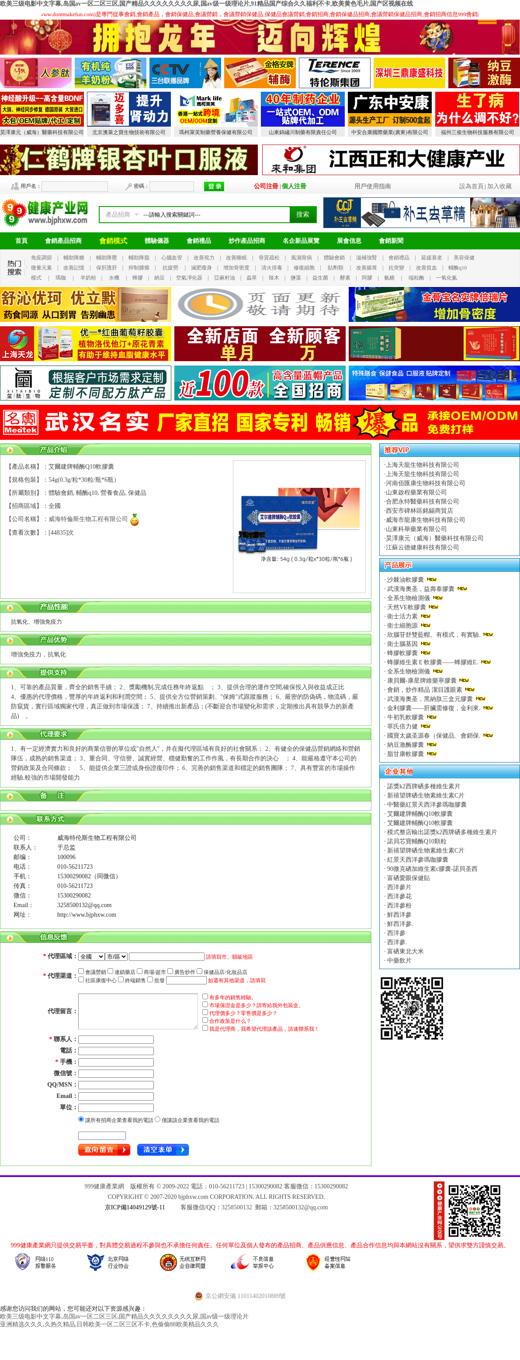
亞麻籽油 (224, 278)
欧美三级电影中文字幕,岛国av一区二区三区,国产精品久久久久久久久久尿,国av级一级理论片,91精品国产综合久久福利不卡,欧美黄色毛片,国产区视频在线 (206, 3)
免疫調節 (41, 258)
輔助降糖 (73, 258)
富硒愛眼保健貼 (408, 878)
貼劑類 (335, 268)
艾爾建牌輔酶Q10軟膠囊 (419, 814)
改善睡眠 (236, 258)
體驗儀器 (157, 241)
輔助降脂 (138, 258)
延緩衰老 (431, 258)
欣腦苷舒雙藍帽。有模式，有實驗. (434, 635)
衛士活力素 (402, 616)
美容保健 (464, 258)
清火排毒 (271, 268)
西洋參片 (399, 887)
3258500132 (237, 1207)
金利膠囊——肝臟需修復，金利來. (434, 708)
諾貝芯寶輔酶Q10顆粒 (416, 841)
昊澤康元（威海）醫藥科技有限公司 (42, 132)
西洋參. (396, 942)
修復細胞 (304, 268)
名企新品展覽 (301, 241)
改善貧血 (426, 268)
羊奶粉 (88, 278)
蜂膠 (137, 278)
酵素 (345, 278)
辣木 (274, 278)
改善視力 (204, 258)
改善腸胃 (366, 268)
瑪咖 (60, 278)
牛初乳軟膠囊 (406, 717)
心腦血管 (171, 258)
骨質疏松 (269, 258)
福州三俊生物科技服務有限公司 (477, 132)
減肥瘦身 (201, 268)
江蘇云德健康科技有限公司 (422, 547)
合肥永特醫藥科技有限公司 (422, 501)
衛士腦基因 (402, 644)
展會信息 (349, 241)
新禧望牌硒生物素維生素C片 (425, 795)
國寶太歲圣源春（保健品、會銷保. (434, 735)
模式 (36, 278)
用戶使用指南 (372, 186)
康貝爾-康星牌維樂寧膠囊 (422, 680)
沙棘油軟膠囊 (406, 579)
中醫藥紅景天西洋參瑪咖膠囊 (426, 804)
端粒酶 (416, 278)
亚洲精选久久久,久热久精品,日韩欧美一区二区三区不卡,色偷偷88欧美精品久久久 (109, 1324)
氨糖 (389, 278)
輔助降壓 (106, 258)
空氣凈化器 (189, 278)
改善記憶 (73, 268)
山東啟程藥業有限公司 (416, 492)
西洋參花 (399, 896)
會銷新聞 (391, 241)
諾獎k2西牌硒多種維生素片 (423, 786)
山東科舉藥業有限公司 (416, 529)
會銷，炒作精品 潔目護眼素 (425, 690)
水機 (114, 278)
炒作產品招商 (247, 241)
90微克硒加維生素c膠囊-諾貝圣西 (432, 869)
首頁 (21, 241)
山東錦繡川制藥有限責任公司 (303, 132)
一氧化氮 (446, 278)
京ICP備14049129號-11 (135, 1207)
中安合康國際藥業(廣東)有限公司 (389, 132)
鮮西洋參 (399, 914)
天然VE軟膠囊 (407, 607)
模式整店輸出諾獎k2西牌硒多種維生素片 (442, 832)
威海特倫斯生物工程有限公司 (88, 519)
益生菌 (320, 278)
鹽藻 (296, 278)
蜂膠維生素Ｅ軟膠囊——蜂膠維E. (433, 662)
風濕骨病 (301, 258)
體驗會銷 (334, 258)
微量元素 (41, 268)
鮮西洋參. (399, 924)
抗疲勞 (170, 268)
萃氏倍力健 (402, 726)
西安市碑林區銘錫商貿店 (419, 510)
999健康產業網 (104, 1186)
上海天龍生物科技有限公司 (422, 465)
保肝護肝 (106, 268)
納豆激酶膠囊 (406, 745)
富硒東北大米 (405, 951)
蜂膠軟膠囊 (402, 653)
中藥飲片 (399, 960)
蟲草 (251, 278)
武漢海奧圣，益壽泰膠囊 (421, 589)
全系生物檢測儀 (409, 598)
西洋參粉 (399, 905)
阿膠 (367, 278)
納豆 (159, 278)
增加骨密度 (236, 268)
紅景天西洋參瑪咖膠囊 (417, 859)
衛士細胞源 (402, 625)
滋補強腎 (366, 258)
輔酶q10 (457, 268)
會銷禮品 (199, 241)
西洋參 (396, 933)
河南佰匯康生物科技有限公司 (425, 483)
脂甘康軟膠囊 (406, 754)
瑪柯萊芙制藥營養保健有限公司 (216, 132)
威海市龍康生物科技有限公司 (425, 520)
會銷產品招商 (63, 241)
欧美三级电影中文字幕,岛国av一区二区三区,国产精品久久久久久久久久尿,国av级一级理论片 (124, 1316)
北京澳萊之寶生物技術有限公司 (129, 132)
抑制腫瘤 (138, 268)
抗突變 (396, 268)
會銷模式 (113, 241)
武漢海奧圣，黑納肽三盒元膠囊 (430, 699)
